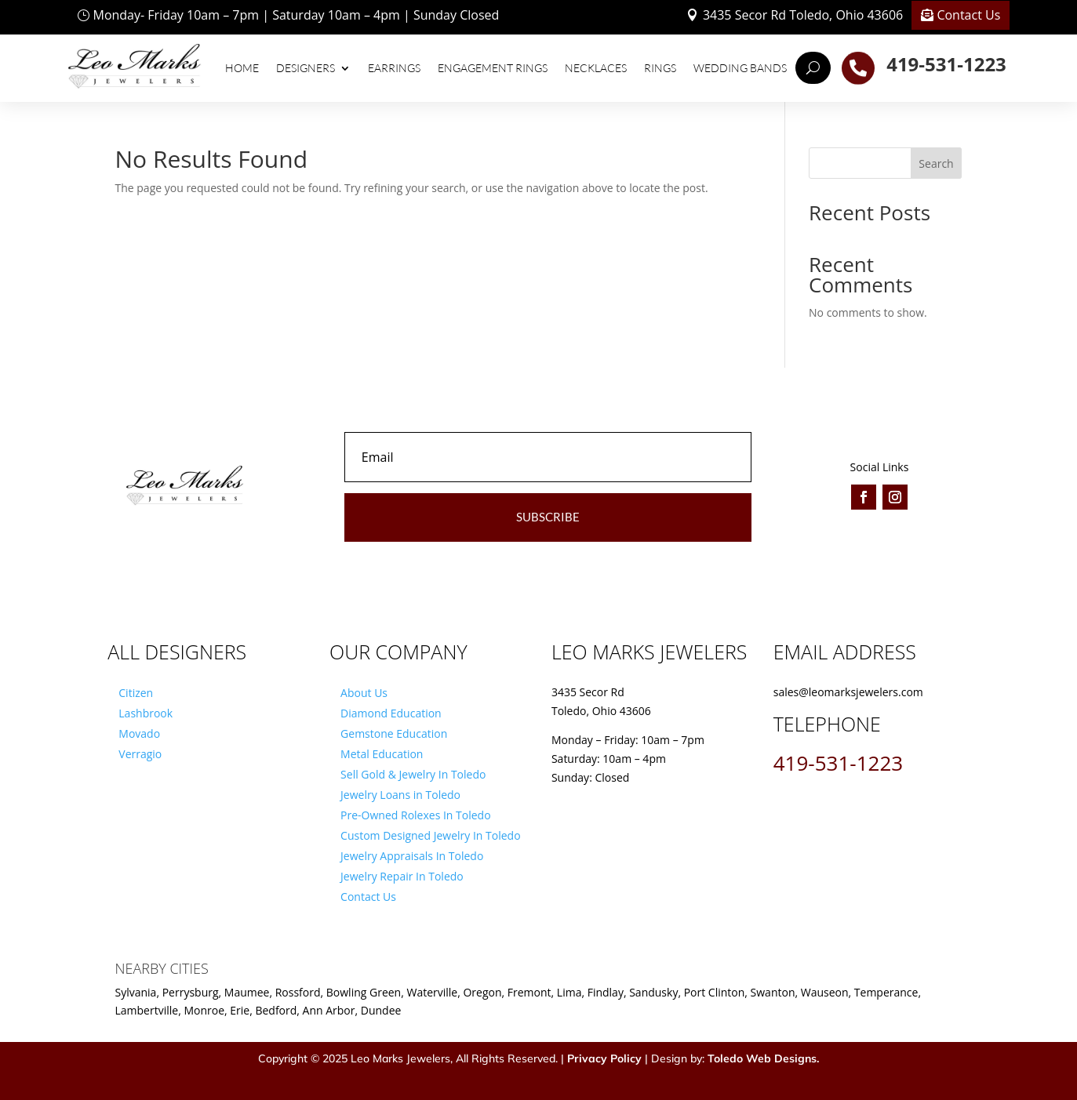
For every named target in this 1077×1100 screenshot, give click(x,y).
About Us (364, 692)
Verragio (140, 753)
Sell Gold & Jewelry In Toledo (413, 774)
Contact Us (968, 15)
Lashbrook (145, 713)
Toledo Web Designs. (763, 1058)
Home (242, 67)
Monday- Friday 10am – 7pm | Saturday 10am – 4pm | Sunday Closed (296, 15)
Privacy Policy (604, 1058)
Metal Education (381, 753)
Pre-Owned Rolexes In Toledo (415, 815)
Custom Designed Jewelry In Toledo (430, 835)
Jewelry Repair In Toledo (402, 876)
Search (936, 163)
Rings (660, 67)
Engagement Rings (493, 67)
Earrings (394, 67)
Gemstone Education (393, 733)
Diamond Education (391, 713)
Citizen (135, 692)
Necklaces (596, 67)
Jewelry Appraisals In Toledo (411, 855)
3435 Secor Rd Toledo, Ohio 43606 (803, 15)
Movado (139, 733)
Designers (305, 67)
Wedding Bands (740, 67)
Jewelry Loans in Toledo (400, 794)
